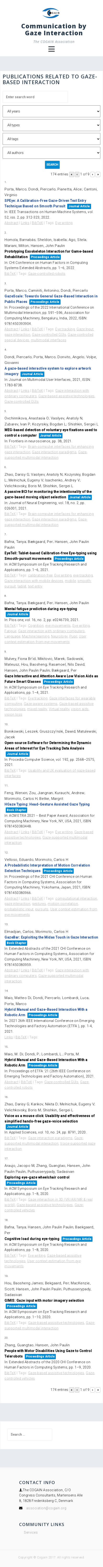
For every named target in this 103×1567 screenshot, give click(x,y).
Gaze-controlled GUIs (49, 335)
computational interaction (76, 898)
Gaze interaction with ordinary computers (51, 631)
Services (31, 1532)
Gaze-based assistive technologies (66, 396)
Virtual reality (59, 709)
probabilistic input (19, 909)
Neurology (59, 636)
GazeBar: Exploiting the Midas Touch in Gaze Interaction (51, 937)
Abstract (11, 223)
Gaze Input (85, 329)
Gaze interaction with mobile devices (34, 581)
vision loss (13, 714)
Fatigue (10, 631)
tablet (22, 586)
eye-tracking (83, 575)
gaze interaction (17, 335)
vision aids (80, 709)
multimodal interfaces (49, 340)
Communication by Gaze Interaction (54, 29)
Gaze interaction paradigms (54, 452)
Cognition (36, 626)
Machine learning (35, 636)
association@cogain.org (46, 1508)
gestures (39, 904)
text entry (35, 586)
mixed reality (37, 709)
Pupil (73, 636)
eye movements (58, 626)
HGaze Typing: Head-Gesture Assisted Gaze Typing (47, 804)
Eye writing (64, 223)
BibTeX (37, 223)
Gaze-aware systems (41, 704)
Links (25, 223)
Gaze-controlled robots (47, 274)
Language (12, 636)
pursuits (42, 909)
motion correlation (63, 904)
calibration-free (40, 575)
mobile (70, 581)
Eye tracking (65, 329)
